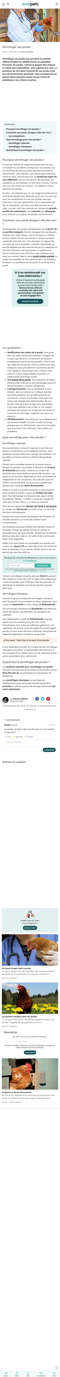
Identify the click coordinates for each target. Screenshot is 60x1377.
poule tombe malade (43, 256)
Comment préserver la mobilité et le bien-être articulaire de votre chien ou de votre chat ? (29, 1346)
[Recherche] (8, 4)
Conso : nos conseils (12, 1257)
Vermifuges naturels (19, 143)
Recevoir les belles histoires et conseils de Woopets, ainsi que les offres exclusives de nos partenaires (30, 1167)
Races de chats (9, 1244)
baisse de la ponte (21, 379)
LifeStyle (7, 1248)
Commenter (49, 750)
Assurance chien (10, 1265)
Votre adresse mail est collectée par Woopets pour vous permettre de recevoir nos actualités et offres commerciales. (30, 569)
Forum (54, 1373)
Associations (8, 1292)
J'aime (8, 737)
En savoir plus (42, 570)
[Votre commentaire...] (30, 743)
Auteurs (6, 1283)
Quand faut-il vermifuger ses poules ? (25, 150)
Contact (6, 1300)
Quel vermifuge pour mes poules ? (23, 139)
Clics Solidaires (41, 1373)
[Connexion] (56, 4)
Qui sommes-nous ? (12, 1279)
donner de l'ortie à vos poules (41, 506)
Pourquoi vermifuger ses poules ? (23, 129)
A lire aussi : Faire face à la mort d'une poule (26, 640)
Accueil (6, 1373)
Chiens (17, 1373)
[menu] (3, 4)
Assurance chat (10, 1270)
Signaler (29, 737)
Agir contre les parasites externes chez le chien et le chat (29, 1333)
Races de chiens (10, 1240)
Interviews (8, 1261)
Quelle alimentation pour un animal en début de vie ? (27, 1340)
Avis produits (9, 1305)
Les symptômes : (17, 136)
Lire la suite (31, 709)
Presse (6, 1296)
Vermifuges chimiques (20, 146)
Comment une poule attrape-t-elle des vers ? (29, 132)
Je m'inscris (43, 565)
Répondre (18, 737)
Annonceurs (8, 1288)
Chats (28, 1373)
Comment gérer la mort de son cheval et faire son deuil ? (29, 1327)
